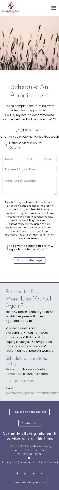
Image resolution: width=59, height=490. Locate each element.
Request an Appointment (29, 411)
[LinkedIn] (34, 473)
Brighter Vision (37, 482)
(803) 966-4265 (23, 381)
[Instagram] (25, 473)
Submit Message (29, 260)
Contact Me (29, 423)
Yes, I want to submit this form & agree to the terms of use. (31, 247)
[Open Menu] (53, 7)
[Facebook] (17, 473)
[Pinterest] (42, 473)
